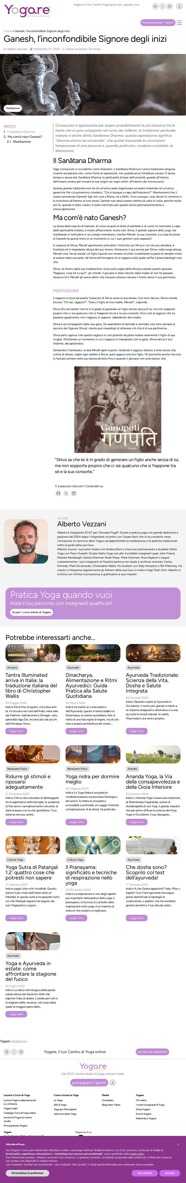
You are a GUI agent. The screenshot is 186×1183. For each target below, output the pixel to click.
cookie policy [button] (137, 1153)
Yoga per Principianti (65, 1109)
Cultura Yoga (15, 859)
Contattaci (108, 1100)
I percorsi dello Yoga (65, 1113)
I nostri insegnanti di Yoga (150, 1104)
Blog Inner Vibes (111, 1104)
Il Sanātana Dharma (21, 131)
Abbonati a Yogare (146, 1118)
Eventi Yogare (143, 1113)
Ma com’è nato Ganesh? (25, 136)
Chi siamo (141, 1100)
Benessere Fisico (17, 768)
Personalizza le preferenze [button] (27, 1173)
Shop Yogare (143, 1109)
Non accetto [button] (145, 1173)
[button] (13, 108)
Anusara (12, 667)
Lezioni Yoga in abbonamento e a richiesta (20, 1102)
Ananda (132, 768)
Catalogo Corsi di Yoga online (20, 1113)
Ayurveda (73, 667)
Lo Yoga (58, 1100)
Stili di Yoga (60, 1104)
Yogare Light (11, 1108)
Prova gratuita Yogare (15, 1125)
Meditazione (22, 141)
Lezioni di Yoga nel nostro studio (18, 1119)
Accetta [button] (169, 1173)
